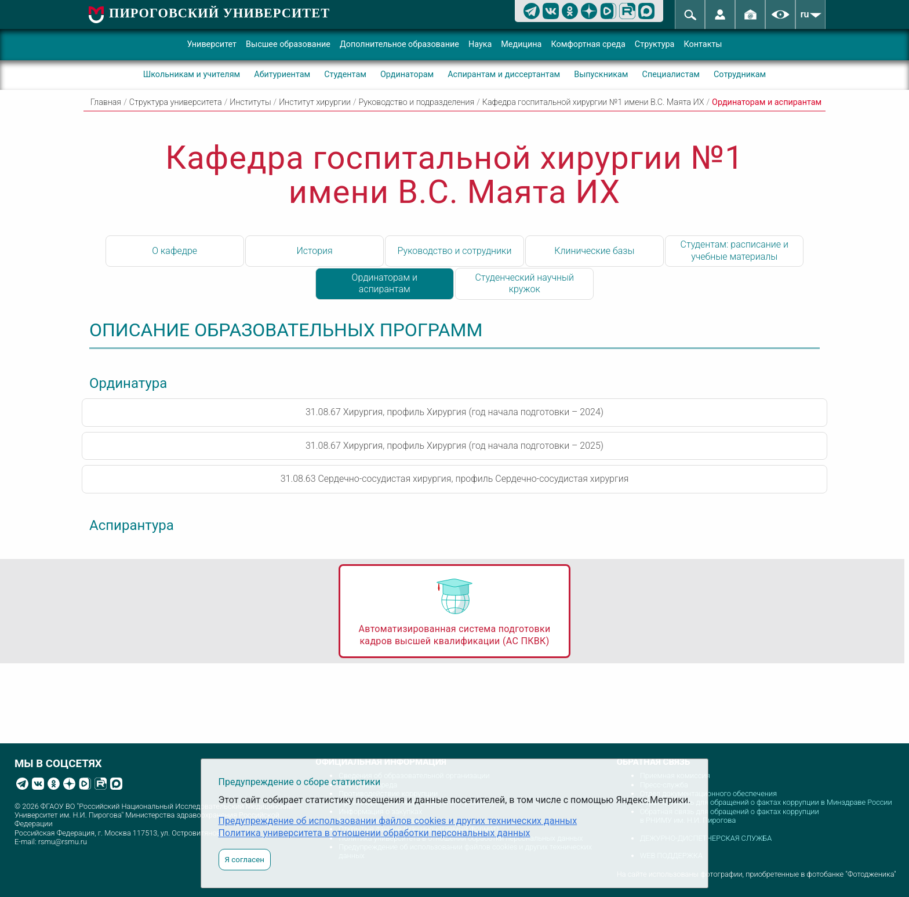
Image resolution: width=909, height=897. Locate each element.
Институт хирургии (315, 102)
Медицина (521, 44)
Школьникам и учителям (192, 74)
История (314, 250)
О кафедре (174, 250)
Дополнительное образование (399, 44)
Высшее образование (288, 44)
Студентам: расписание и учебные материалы (734, 250)
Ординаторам (407, 74)
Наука (480, 44)
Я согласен (244, 859)
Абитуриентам (282, 74)
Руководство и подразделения (417, 102)
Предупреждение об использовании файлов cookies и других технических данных (398, 820)
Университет (212, 44)
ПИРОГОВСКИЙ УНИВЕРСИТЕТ (219, 13)
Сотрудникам (740, 74)
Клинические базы (594, 250)
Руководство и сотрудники (455, 250)
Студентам (345, 74)
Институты (250, 102)
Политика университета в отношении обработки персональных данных (374, 832)
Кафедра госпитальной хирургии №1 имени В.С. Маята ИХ (593, 102)
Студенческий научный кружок (524, 283)
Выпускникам (601, 74)
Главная (105, 102)
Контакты (702, 44)
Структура (655, 44)
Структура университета (175, 102)
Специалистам (671, 74)
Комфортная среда (588, 44)
